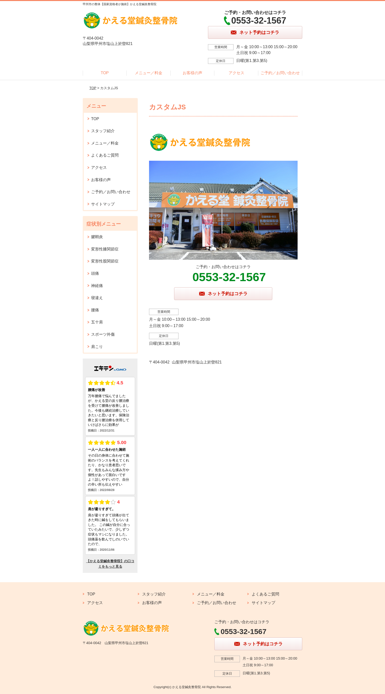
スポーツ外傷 (103, 334)
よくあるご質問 (105, 155)
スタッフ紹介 (103, 131)
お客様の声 (192, 73)
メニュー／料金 (148, 73)
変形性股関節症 (105, 261)
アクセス (236, 73)
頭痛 (95, 273)
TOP (105, 73)
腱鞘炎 (97, 237)
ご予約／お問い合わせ (280, 73)
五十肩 (97, 322)
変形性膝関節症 (105, 249)
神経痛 (97, 286)
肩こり (97, 347)
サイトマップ (103, 204)
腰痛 (95, 310)
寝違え (97, 298)
